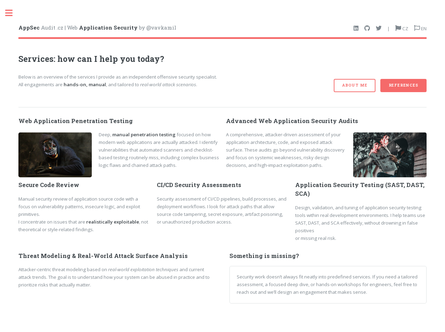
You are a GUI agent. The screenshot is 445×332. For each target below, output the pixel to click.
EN (423, 28)
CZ (404, 28)
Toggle (12, 13)
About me (354, 85)
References (403, 85)
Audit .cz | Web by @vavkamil (97, 27)
